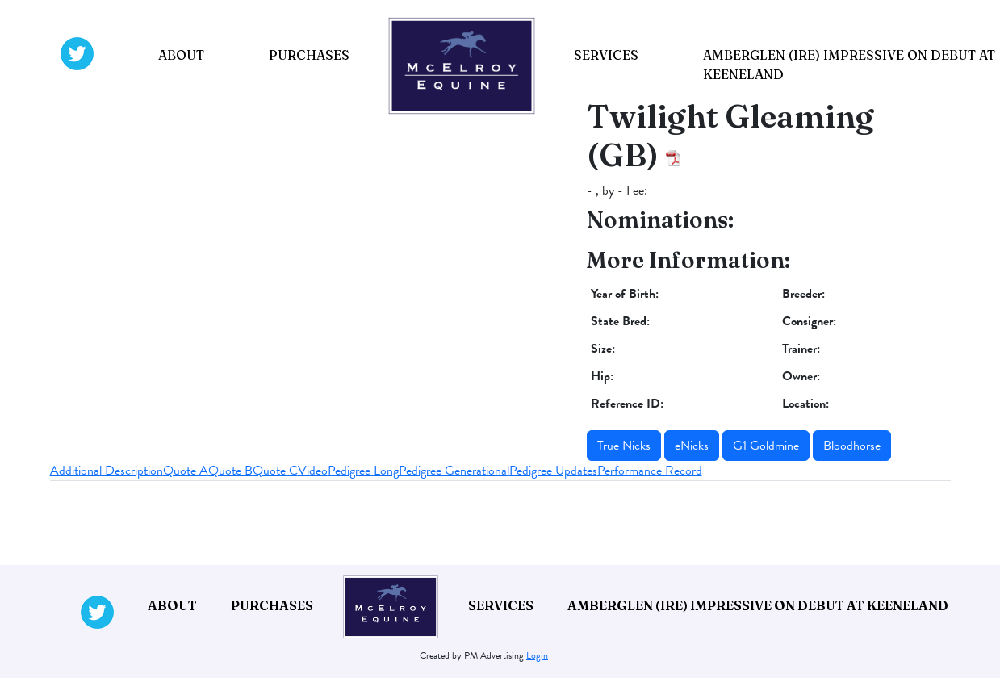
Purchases (309, 55)
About (181, 55)
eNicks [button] (692, 445)
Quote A (185, 470)
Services (606, 55)
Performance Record (649, 470)
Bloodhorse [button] (852, 445)
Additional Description (106, 470)
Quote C (275, 470)
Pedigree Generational (454, 470)
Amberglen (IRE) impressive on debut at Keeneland (757, 605)
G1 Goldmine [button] (766, 445)
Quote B (230, 470)
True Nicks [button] (624, 445)
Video (313, 470)
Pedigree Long (363, 470)
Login (537, 655)
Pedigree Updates (553, 470)
